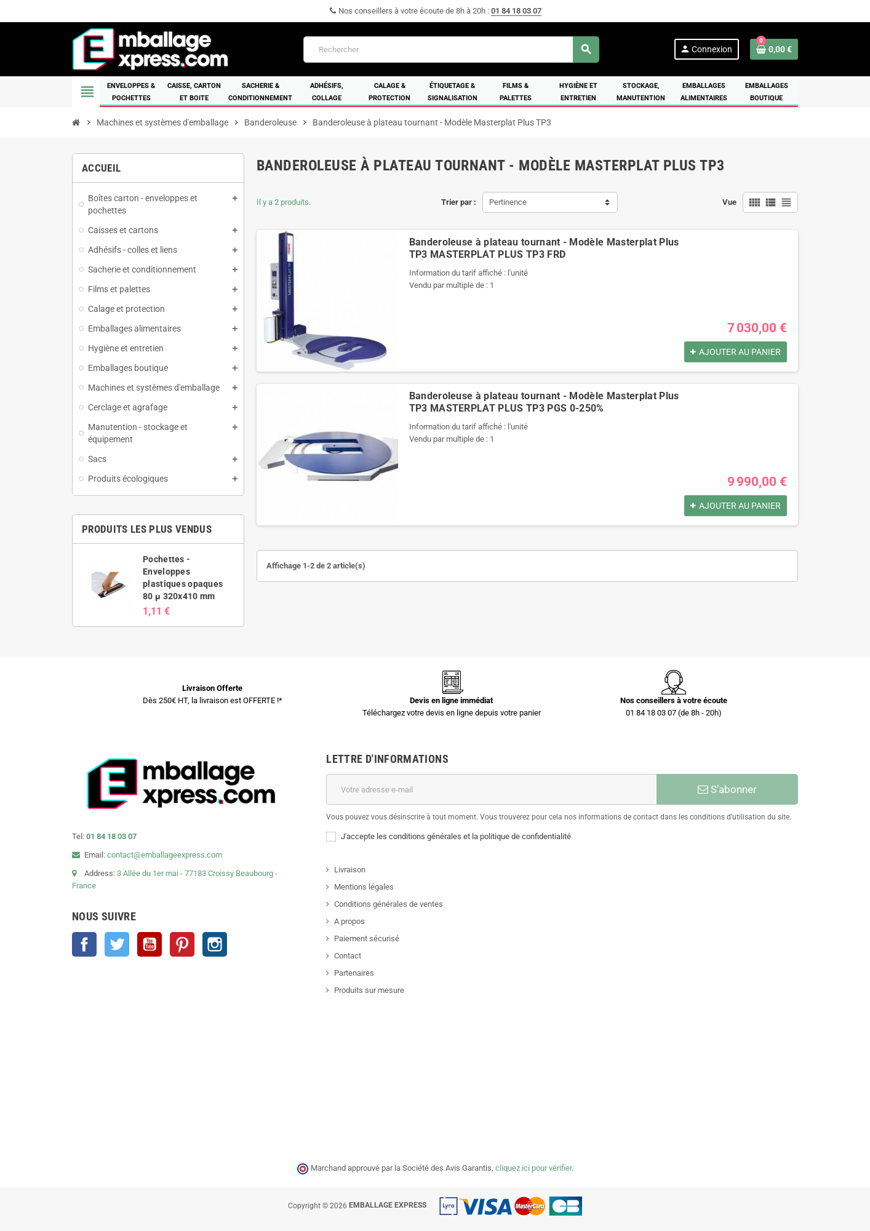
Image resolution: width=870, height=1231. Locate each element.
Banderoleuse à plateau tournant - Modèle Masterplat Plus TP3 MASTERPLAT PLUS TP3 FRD (544, 248)
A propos (349, 921)
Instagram (214, 944)
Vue (729, 202)
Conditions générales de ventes (388, 904)
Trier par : (458, 202)
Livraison (349, 869)
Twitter (117, 944)
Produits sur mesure (369, 990)
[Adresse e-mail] (491, 789)
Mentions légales (364, 886)
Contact (347, 955)
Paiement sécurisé (366, 938)
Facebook (84, 944)
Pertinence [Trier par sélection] (508, 202)
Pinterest (182, 944)
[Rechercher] (451, 49)
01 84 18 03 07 (516, 10)
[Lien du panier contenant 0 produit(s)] (774, 49)
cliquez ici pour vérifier (533, 1168)
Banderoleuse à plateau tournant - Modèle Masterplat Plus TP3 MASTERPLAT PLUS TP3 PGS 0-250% (544, 402)
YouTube (149, 944)
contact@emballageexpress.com (164, 854)
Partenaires (354, 973)
